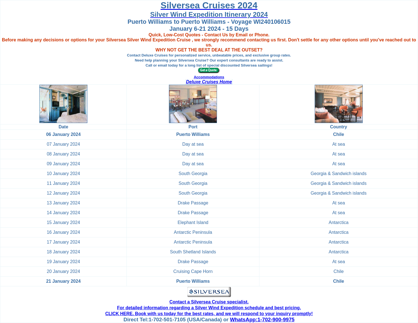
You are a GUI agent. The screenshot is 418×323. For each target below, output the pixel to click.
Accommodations (209, 77)
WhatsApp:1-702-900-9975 (262, 319)
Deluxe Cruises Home (209, 81)
